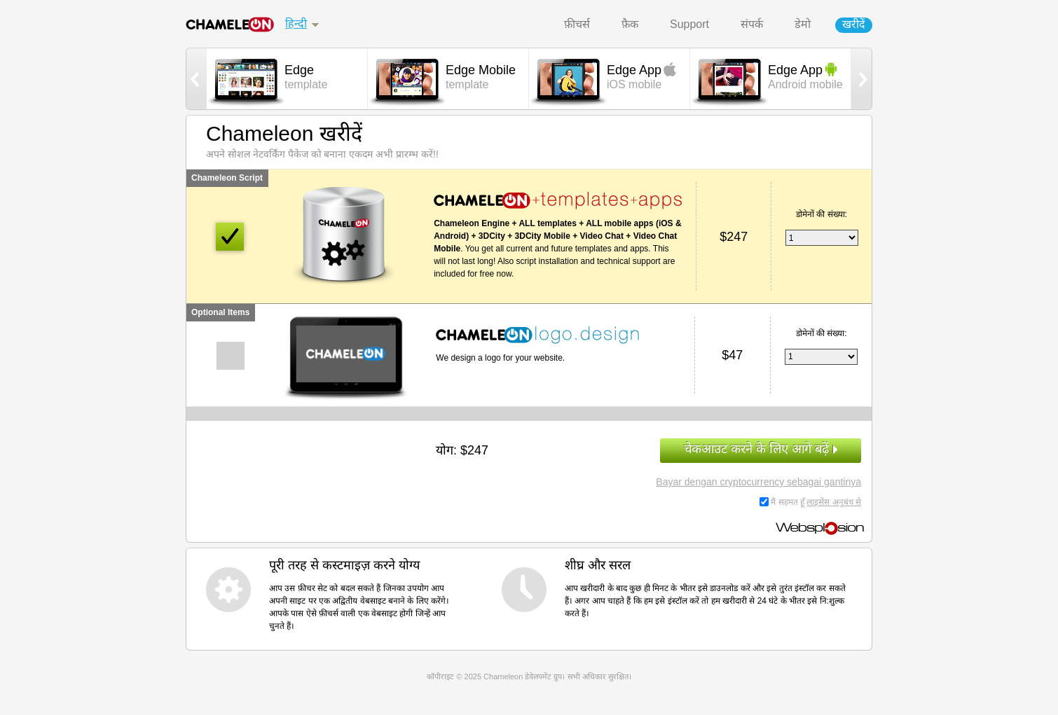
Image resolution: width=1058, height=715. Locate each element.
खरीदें (853, 24)
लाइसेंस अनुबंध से (833, 502)
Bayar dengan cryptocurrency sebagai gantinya (758, 482)
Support (689, 24)
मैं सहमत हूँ (816, 502)
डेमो (803, 24)
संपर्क (752, 24)
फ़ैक (629, 24)
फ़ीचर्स (577, 24)
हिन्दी (296, 23)
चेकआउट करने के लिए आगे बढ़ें (760, 449)
